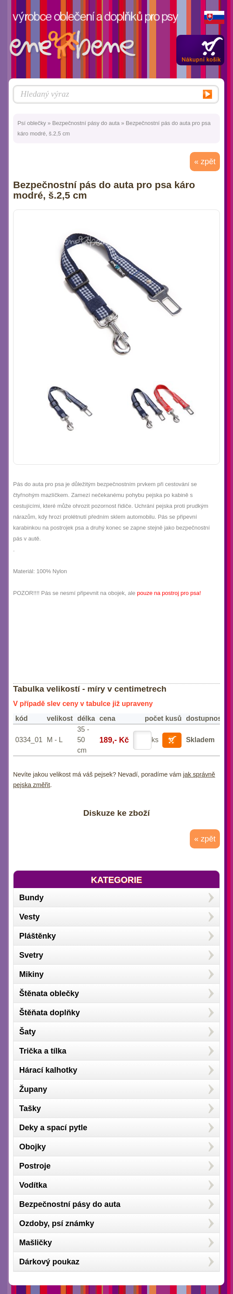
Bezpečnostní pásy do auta (86, 123)
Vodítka (33, 1185)
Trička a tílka (42, 1051)
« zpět (205, 161)
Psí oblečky (31, 123)
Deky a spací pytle (53, 1127)
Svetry (31, 955)
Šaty (27, 1031)
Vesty (29, 916)
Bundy (31, 897)
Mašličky (35, 1242)
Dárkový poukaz (49, 1261)
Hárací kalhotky (48, 1070)
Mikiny (31, 974)
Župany (33, 1089)
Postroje (35, 1166)
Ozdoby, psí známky (56, 1223)
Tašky (30, 1108)
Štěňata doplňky (49, 1012)
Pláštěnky (37, 936)
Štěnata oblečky (49, 993)
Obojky (32, 1146)
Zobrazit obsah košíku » (200, 50)
